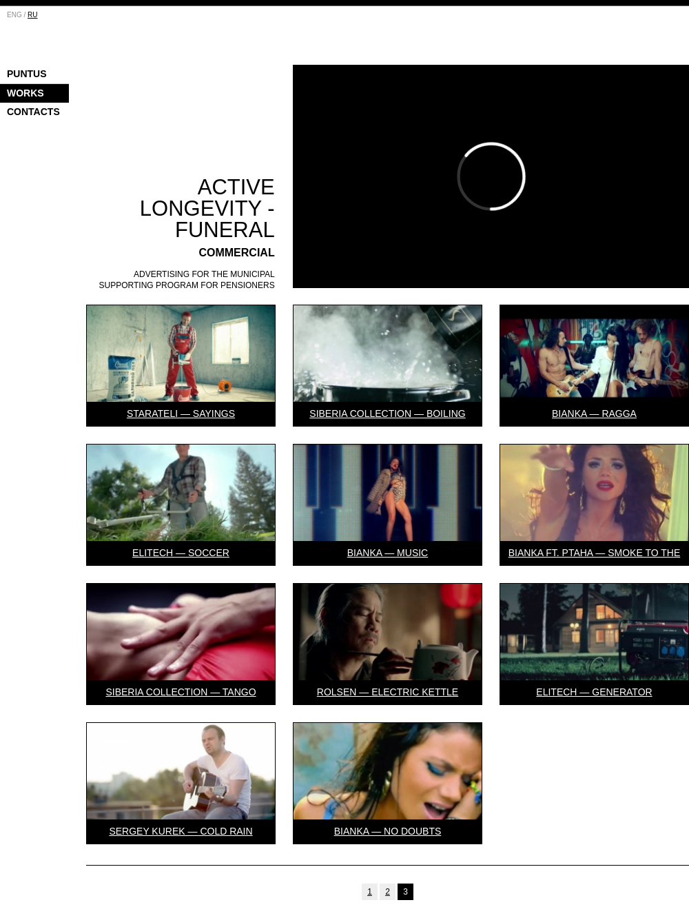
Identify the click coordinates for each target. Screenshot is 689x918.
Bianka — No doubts (388, 831)
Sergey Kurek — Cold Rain (180, 831)
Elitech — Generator (594, 691)
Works (25, 93)
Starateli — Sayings (181, 413)
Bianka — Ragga (594, 413)
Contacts (33, 111)
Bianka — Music (387, 552)
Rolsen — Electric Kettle (387, 691)
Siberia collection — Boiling (387, 413)
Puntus (27, 73)
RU (32, 15)
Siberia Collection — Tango (180, 691)
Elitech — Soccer (180, 552)
